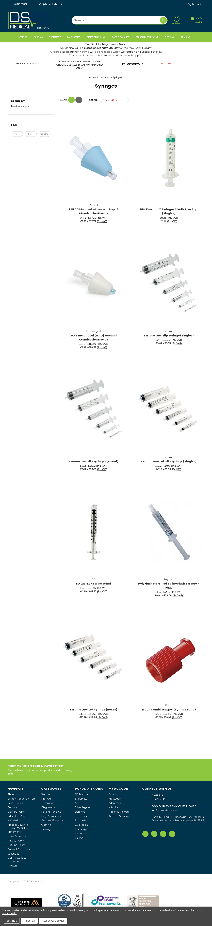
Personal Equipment (148, 37)
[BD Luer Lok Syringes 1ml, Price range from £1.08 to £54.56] (93, 532)
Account (194, 4)
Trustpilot (166, 63)
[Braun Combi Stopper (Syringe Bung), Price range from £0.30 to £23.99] (169, 658)
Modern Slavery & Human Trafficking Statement (18, 828)
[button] (26, 902)
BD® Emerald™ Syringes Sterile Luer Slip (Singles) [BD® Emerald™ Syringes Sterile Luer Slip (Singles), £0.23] (168, 211)
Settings (12, 920)
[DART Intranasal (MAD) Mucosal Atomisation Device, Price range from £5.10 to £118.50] (93, 284)
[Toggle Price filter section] (31, 126)
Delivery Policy (16, 811)
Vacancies (13, 853)
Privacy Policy (16, 840)
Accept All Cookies (53, 920)
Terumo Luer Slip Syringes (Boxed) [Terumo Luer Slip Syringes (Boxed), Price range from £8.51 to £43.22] (93, 461)
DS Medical (81, 794)
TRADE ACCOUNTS (26, 63)
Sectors (24, 37)
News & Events (17, 836)
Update (44, 134)
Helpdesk (13, 820)
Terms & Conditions (19, 849)
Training (187, 37)
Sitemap (13, 865)
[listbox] (114, 100)
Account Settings (119, 816)
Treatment (56, 37)
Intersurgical (82, 829)
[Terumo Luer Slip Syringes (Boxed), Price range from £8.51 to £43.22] (93, 410)
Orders (113, 794)
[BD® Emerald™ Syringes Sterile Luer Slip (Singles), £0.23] (169, 158)
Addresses (115, 803)
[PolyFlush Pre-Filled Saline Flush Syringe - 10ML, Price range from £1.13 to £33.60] (169, 532)
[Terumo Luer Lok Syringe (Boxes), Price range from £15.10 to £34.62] (93, 658)
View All (79, 837)
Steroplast (81, 798)
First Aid (40, 37)
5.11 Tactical (81, 816)
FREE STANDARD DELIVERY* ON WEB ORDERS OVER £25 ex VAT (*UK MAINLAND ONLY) (79, 64)
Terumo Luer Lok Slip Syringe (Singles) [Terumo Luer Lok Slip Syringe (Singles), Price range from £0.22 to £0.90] (169, 461)
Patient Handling (98, 37)
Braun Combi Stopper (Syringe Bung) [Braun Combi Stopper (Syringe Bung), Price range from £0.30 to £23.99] (168, 709)
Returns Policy (16, 844)
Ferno (78, 833)
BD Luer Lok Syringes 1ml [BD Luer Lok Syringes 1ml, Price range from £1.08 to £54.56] (93, 584)
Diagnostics (75, 37)
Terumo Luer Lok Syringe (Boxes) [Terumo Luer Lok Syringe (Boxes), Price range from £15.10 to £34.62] (93, 709)
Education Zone (17, 816)
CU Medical (81, 824)
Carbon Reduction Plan (21, 798)
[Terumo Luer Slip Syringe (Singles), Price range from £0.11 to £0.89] (169, 284)
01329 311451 (19, 4)
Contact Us (14, 807)
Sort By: (93, 100)
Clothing (171, 37)
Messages (115, 798)
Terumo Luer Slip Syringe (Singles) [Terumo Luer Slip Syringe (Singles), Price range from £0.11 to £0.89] (169, 335)
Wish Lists (176, 20)
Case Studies (15, 803)
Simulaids (80, 820)
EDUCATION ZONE (132, 64)
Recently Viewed (119, 811)
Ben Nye (80, 811)
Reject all (29, 920)
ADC (77, 803)
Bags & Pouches (122, 37)
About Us (13, 794)
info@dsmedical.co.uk (48, 4)
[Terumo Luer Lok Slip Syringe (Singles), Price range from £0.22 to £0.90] (169, 410)
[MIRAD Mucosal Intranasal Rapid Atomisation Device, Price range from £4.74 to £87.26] (93, 158)
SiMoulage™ (82, 807)
